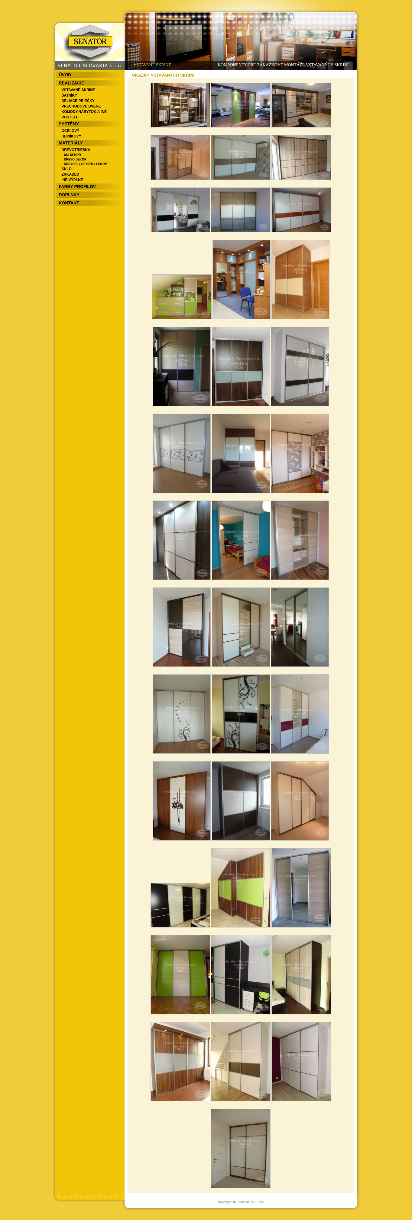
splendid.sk (246, 1202)
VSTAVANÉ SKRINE (78, 90)
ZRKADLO (70, 174)
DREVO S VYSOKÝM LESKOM (85, 164)
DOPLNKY (69, 194)
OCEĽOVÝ (70, 131)
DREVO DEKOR (75, 159)
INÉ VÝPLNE (72, 180)
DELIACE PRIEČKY (78, 101)
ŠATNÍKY (69, 95)
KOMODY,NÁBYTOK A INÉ (84, 112)
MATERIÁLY (71, 143)
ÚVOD (65, 74)
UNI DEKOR (72, 155)
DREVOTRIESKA (76, 150)
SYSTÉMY (69, 123)
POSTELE (70, 117)
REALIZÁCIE (71, 83)
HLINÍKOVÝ (71, 136)
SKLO (67, 169)
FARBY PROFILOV (77, 186)
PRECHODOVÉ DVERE (81, 106)
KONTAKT (69, 202)
